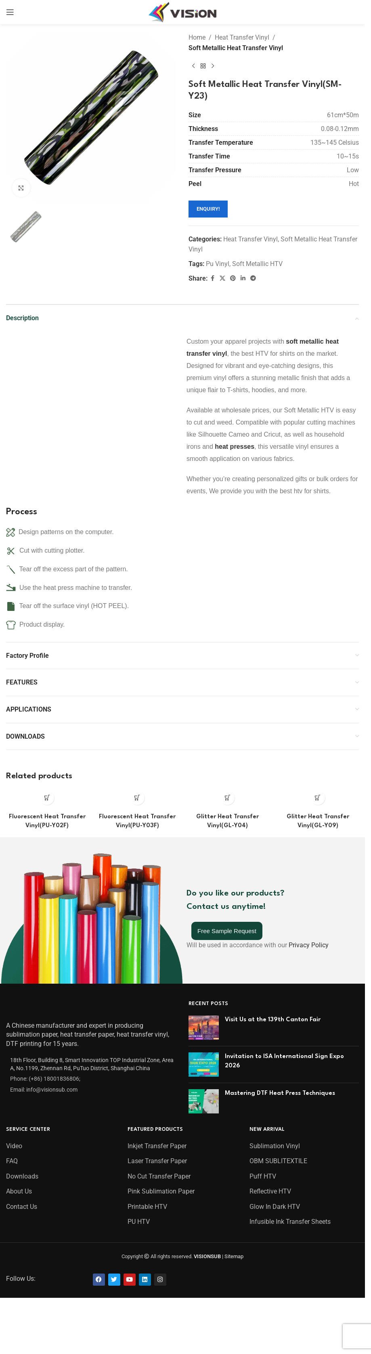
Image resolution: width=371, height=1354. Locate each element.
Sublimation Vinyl (274, 1146)
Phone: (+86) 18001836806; (45, 1078)
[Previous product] (193, 66)
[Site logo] (183, 11)
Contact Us (21, 1206)
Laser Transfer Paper (157, 1161)
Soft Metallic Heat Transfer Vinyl (236, 48)
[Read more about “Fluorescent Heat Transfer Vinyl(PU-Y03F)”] (137, 798)
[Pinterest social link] (233, 278)
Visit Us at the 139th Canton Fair (273, 1020)
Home (197, 37)
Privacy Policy (309, 945)
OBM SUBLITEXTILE (278, 1161)
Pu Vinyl (217, 264)
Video (14, 1146)
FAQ (12, 1161)
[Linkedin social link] (243, 278)
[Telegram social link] (253, 278)
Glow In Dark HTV (274, 1206)
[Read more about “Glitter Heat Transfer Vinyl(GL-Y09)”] (318, 798)
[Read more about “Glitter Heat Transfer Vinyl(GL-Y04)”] (227, 798)
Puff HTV (262, 1176)
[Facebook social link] (212, 278)
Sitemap (233, 1256)
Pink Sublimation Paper (161, 1191)
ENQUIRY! (208, 209)
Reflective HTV (270, 1191)
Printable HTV (147, 1206)
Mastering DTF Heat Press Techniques (280, 1093)
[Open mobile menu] (10, 12)
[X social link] (222, 278)
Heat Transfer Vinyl (242, 37)
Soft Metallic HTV (257, 264)
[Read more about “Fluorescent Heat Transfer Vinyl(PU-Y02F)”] (47, 798)
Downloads (22, 1176)
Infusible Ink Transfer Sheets (290, 1221)
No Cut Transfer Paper (159, 1176)
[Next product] (213, 66)
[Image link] (27, 1008)
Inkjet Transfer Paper (157, 1146)
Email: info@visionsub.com (44, 1089)
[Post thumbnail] (204, 1028)
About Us (19, 1191)
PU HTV (139, 1221)
